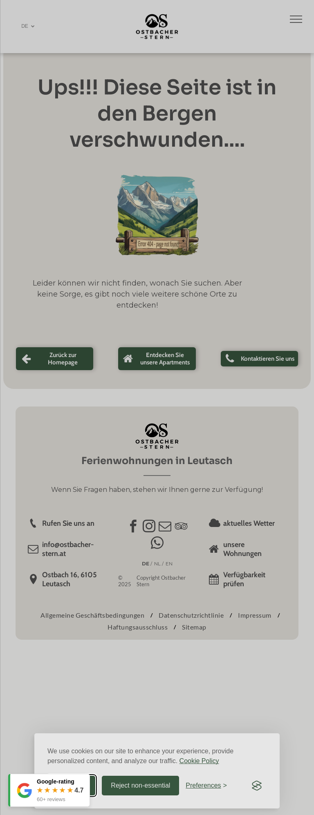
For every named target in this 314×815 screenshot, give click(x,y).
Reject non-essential (140, 785)
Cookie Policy (199, 760)
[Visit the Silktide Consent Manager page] (257, 785)
